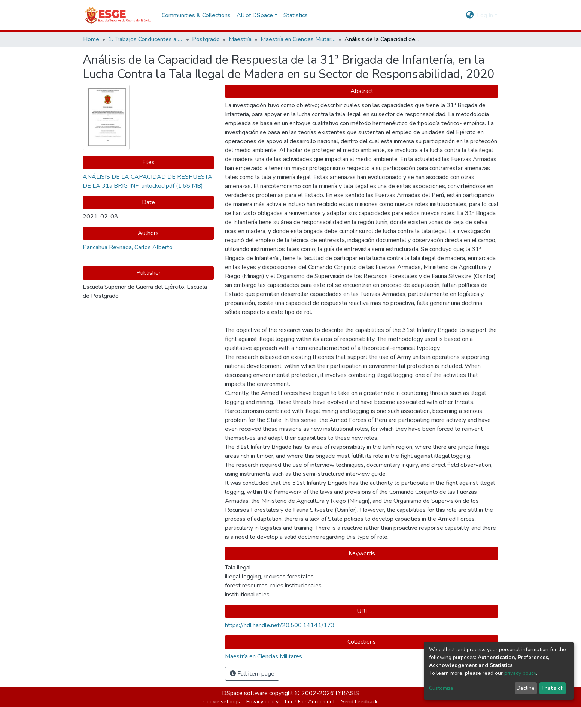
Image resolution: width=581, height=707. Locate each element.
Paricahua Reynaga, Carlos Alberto (128, 247)
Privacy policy (262, 701)
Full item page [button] (252, 674)
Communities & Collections (196, 15)
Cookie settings (221, 701)
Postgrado (206, 39)
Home (91, 39)
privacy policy (520, 673)
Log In (485, 15)
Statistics (295, 15)
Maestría (240, 39)
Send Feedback (359, 701)
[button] (470, 15)
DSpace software (245, 693)
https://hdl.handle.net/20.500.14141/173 (280, 625)
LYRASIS (347, 693)
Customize (441, 688)
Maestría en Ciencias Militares (298, 39)
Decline (526, 688)
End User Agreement (310, 701)
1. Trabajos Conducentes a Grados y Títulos (145, 39)
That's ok (552, 688)
